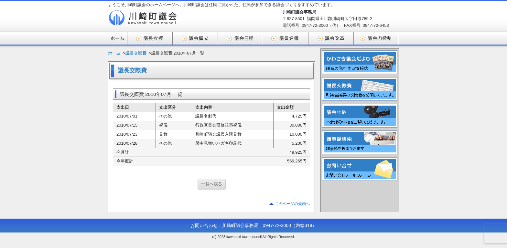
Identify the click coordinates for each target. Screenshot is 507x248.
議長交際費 (135, 53)
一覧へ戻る (211, 183)
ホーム (114, 53)
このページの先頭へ (292, 204)
